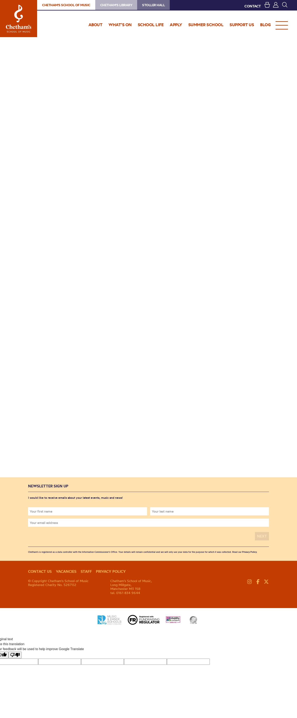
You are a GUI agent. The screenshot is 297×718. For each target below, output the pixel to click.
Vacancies (66, 571)
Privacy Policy (249, 552)
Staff (86, 571)
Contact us (40, 571)
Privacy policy (111, 571)
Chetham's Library (116, 5)
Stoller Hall (153, 5)
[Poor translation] (15, 654)
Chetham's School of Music (18, 18)
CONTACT (252, 6)
